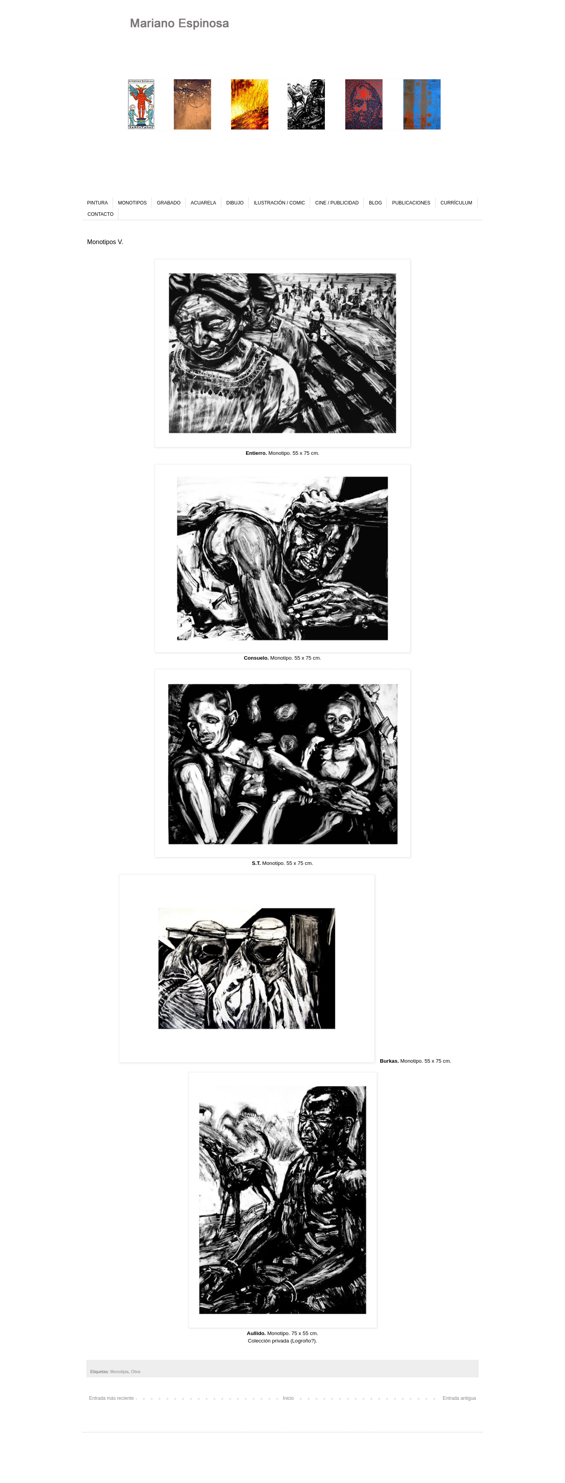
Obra (135, 1371)
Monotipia (119, 1371)
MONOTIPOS (132, 203)
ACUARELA (203, 203)
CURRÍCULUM (456, 203)
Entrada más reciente (111, 1398)
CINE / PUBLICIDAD (337, 203)
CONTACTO (100, 214)
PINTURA (97, 203)
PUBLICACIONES (411, 203)
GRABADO (168, 203)
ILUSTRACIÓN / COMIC (279, 203)
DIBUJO (235, 203)
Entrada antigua (459, 1398)
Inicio (288, 1398)
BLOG (375, 203)
